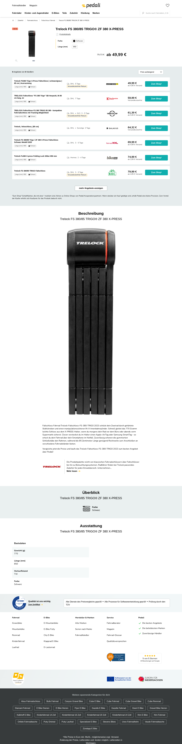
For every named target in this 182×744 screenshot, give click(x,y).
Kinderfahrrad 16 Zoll (71, 715)
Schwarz (78, 41)
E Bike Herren (62, 708)
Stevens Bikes (109, 722)
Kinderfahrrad (18, 641)
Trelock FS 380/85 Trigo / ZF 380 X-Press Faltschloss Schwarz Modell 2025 (36, 141)
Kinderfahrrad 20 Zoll (96, 715)
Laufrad (15, 647)
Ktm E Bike (143, 715)
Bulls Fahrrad (53, 701)
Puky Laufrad (67, 722)
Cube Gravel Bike (133, 701)
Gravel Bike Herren (158, 708)
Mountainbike (18, 629)
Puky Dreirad (49, 722)
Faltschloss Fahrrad (48, 20)
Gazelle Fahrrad (118, 708)
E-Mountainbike (51, 623)
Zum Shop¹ (156, 84)
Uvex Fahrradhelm (130, 722)
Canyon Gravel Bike (74, 701)
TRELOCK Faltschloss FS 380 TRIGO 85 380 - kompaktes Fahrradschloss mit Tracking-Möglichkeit (38, 111)
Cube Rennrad (154, 701)
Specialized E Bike (88, 722)
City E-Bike (49, 635)
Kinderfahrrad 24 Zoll (121, 715)
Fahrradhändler (19, 5)
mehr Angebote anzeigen (91, 188)
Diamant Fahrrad (22, 708)
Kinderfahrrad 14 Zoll (46, 715)
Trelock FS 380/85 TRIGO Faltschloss (29, 171)
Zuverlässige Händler (150, 633)
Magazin (33, 5)
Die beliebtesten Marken (151, 628)
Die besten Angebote (150, 623)
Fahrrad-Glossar (114, 635)
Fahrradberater (113, 623)
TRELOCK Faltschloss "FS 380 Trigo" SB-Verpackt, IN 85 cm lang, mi (38, 97)
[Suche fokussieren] (143, 13)
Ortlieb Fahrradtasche (27, 722)
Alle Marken (80, 623)
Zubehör (20, 20)
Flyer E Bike (80, 708)
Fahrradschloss (32, 20)
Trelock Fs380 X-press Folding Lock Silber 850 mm (35, 156)
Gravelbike (17, 623)
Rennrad (16, 635)
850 (74, 47)
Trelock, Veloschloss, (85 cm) (26, 127)
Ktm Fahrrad (159, 715)
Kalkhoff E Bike (23, 715)
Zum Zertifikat (35, 604)
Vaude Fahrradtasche (154, 722)
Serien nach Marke (83, 629)
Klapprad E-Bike (51, 641)
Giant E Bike (137, 708)
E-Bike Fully (49, 629)
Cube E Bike (94, 701)
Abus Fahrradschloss (30, 701)
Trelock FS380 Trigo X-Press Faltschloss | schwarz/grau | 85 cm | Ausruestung (38, 82)
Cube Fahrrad (113, 701)
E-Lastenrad (49, 647)
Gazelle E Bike (98, 708)
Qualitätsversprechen (116, 641)
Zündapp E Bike (90, 728)
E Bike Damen (43, 708)
